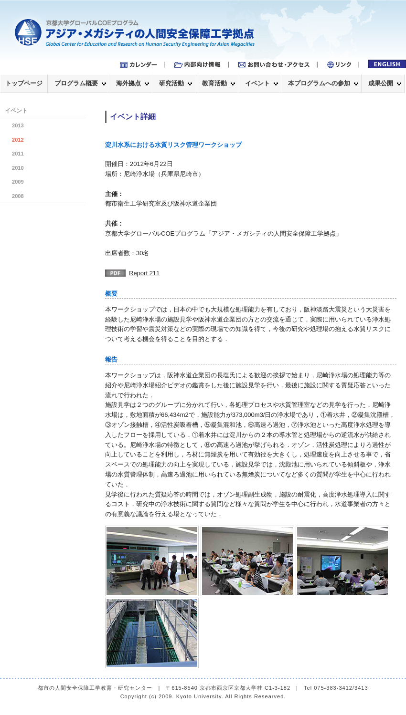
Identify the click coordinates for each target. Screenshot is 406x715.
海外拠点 (128, 83)
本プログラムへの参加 (319, 83)
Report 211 (144, 273)
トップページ (24, 83)
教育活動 (214, 83)
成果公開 (380, 83)
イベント (257, 83)
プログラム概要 (76, 83)
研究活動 (171, 83)
